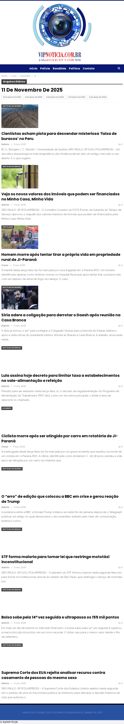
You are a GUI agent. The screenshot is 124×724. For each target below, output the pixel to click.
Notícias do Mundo (12, 106)
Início (32, 68)
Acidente (7, 408)
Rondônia (59, 68)
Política (75, 68)
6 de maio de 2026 (98, 97)
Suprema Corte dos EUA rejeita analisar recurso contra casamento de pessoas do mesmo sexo (53, 675)
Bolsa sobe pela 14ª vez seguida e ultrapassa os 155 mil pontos (60, 617)
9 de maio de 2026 (33, 97)
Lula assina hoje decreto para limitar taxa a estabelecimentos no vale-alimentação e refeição (60, 378)
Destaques (8, 227)
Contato (90, 68)
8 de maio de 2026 (55, 97)
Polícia (44, 68)
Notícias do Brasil (12, 166)
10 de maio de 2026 (12, 97)
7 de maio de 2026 (76, 97)
